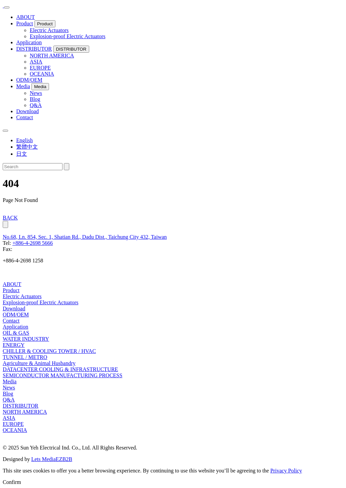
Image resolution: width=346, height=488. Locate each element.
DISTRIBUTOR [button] (71, 49)
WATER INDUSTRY (26, 339)
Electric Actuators (49, 30)
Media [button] (40, 86)
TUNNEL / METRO (25, 357)
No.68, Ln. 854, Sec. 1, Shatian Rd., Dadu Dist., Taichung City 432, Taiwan (85, 237)
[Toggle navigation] (6, 7)
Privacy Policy (286, 470)
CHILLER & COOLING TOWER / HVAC (49, 351)
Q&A (36, 105)
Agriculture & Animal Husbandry (39, 363)
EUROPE (40, 68)
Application (29, 42)
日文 (21, 154)
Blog (35, 99)
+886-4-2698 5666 (33, 243)
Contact (24, 117)
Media (23, 86)
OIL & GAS (16, 333)
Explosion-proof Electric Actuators (67, 36)
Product (24, 23)
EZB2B (64, 459)
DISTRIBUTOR (34, 49)
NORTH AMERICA (52, 55)
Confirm (12, 482)
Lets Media (43, 459)
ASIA (36, 62)
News (36, 93)
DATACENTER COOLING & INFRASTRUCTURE (60, 369)
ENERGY (14, 345)
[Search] (33, 166)
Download (27, 111)
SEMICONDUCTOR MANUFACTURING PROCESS (62, 375)
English (24, 140)
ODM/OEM (29, 80)
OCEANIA (42, 74)
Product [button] (45, 23)
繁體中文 (27, 147)
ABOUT (25, 17)
